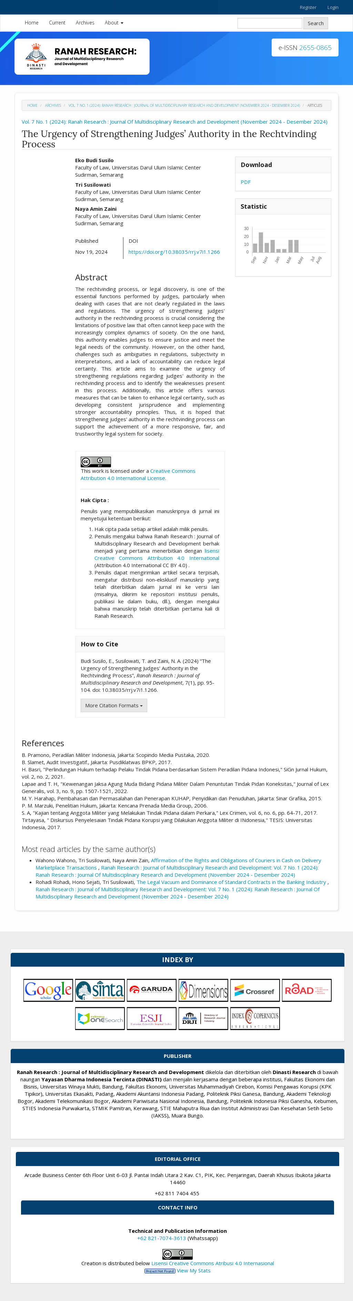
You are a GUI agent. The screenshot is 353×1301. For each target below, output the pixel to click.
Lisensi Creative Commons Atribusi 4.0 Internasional (212, 1263)
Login (333, 7)
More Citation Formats (114, 705)
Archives (85, 22)
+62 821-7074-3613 (161, 1238)
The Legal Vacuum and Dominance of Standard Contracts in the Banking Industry (232, 881)
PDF (246, 181)
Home (32, 22)
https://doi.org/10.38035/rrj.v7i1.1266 (174, 251)
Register (308, 7)
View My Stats (194, 1270)
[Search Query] (270, 23)
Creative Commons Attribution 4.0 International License (138, 474)
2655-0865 (315, 47)
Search (316, 23)
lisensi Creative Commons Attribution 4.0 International (156, 554)
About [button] (114, 22)
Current (57, 22)
